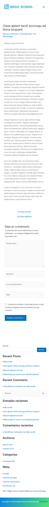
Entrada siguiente (24, 217)
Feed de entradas (10, 478)
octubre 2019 (8, 449)
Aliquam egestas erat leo (13, 370)
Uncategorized (26, 34)
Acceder (6, 474)
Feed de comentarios (11, 482)
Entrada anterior (24, 212)
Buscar (5, 346)
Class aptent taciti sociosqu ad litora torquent (21, 366)
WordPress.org (9, 486)
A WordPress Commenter (13, 386)
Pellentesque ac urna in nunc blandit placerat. (21, 374)
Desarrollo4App (39, 491)
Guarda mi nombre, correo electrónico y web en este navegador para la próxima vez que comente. (24, 307)
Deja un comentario (10, 34)
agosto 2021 (8, 445)
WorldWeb (43, 502)
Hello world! (7, 362)
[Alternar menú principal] (44, 7)
